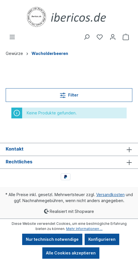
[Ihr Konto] (112, 37)
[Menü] (12, 37)
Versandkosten (110, 194)
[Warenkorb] (125, 37)
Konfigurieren (102, 239)
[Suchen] (86, 37)
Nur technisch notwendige (52, 239)
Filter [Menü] (69, 94)
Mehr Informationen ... (84, 229)
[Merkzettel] (99, 37)
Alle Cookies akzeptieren (71, 252)
